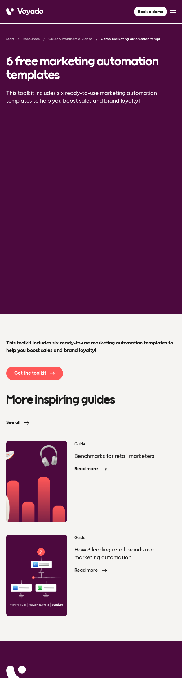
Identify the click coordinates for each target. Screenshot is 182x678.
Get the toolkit (30, 208)
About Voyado (25, 562)
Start (10, 39)
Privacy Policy (19, 649)
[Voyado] (24, 12)
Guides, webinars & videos (70, 39)
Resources (31, 39)
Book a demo (150, 11)
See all (13, 258)
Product (16, 545)
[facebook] (159, 649)
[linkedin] (172, 649)
